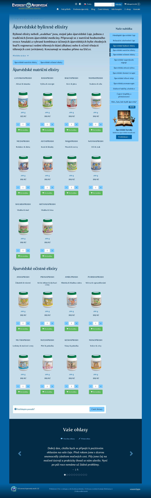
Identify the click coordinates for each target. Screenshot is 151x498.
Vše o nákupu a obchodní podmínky (71, 489)
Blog (93, 9)
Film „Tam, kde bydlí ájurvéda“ (124, 102)
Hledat (118, 4)
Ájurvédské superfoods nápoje (124, 61)
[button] (19, 462)
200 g (47, 98)
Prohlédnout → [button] (124, 137)
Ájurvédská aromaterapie (124, 83)
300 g (23, 98)
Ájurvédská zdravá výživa (124, 68)
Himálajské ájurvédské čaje (124, 35)
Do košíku (24, 130)
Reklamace (109, 489)
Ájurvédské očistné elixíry (51, 62)
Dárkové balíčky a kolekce (124, 89)
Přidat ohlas (84, 439)
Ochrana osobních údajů (94, 489)
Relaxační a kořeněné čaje (124, 41)
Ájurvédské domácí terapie (124, 73)
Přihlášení (53, 489)
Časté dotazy (103, 9)
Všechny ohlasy (68, 439)
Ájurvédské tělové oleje (124, 78)
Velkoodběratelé (81, 491)
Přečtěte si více (21, 56)
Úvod (58, 9)
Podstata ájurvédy (80, 9)
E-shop (128, 9)
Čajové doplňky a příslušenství (124, 95)
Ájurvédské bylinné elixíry (34, 19)
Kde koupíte (117, 9)
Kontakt (136, 9)
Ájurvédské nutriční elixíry (25, 62)
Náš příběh (66, 9)
